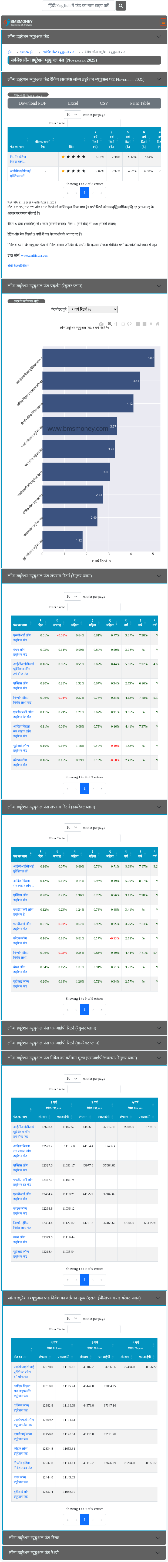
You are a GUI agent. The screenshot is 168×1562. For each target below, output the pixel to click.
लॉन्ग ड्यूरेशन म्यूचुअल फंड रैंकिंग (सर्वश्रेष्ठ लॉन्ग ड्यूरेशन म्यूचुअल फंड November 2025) (76, 79)
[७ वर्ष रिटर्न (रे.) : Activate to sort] (147, 139)
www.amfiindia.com (34, 255)
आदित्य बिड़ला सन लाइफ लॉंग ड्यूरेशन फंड (22, 731)
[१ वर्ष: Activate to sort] (129, 623)
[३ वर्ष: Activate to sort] (143, 623)
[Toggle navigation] (163, 22)
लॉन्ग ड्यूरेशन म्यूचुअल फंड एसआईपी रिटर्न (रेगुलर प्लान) (52, 1028)
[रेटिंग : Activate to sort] (74, 139)
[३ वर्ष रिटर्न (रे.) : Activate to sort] (114, 139)
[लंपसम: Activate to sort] (56, 1105)
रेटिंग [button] (71, 147)
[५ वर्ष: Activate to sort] (157, 623)
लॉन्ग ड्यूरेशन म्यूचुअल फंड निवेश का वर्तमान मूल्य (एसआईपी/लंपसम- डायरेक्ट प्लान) (74, 1298)
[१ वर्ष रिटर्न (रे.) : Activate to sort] (98, 139)
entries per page (94, 115)
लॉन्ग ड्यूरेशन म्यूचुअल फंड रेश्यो (34, 1552)
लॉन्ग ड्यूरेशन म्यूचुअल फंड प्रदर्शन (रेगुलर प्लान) (45, 285)
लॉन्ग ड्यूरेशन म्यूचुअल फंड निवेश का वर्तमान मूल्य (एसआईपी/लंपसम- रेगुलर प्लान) (72, 1058)
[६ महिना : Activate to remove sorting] (113, 623)
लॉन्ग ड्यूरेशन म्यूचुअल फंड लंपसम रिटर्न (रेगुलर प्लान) (50, 575)
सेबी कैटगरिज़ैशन (18, 266)
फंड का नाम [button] (16, 147)
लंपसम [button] (42, 1117)
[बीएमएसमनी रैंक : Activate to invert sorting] (46, 139)
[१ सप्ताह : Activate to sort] (60, 623)
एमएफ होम (27, 52)
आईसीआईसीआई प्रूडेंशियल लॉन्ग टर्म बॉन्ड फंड (23, 669)
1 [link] (84, 192)
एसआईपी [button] (63, 1117)
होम (10, 52)
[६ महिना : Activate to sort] (113, 854)
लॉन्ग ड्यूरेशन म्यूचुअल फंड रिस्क (34, 1537)
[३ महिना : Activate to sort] (95, 623)
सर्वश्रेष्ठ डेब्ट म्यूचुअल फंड (58, 52)
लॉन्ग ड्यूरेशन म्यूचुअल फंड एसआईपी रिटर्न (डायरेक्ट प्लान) (53, 1043)
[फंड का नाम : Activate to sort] (20, 139)
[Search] (78, 6)
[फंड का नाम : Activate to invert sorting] (23, 854)
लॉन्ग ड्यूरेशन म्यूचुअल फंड (28, 36)
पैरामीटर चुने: (59, 309)
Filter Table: (57, 123)
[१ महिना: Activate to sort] (78, 623)
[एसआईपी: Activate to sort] (66, 1117)
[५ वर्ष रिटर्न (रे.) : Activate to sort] (131, 139)
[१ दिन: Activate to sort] (43, 623)
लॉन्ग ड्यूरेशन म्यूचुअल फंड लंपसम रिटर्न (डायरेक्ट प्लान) (51, 807)
